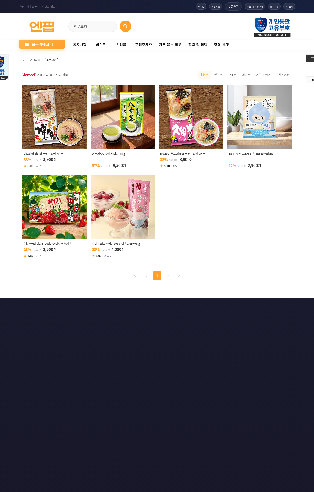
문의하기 (162, 306)
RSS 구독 (209, 306)
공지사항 (268, 6)
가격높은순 (283, 74)
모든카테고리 (39, 44)
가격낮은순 (263, 74)
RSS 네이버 (260, 306)
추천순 (204, 74)
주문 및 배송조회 (243, 6)
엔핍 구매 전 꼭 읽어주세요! (224, 369)
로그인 (181, 6)
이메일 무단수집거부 (91, 306)
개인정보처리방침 (55, 306)
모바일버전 (286, 306)
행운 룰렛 (221, 44)
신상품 (121, 44)
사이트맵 (186, 306)
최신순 (246, 74)
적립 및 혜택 (197, 44)
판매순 (232, 74)
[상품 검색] (125, 26)
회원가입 (199, 6)
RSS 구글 (234, 306)
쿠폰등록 (219, 6)
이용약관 (26, 306)
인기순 (218, 74)
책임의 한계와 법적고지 (129, 306)
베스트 (100, 44)
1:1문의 (287, 6)
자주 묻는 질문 (170, 44)
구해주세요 (143, 44)
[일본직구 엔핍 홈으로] (42, 25)
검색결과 (35, 60)
